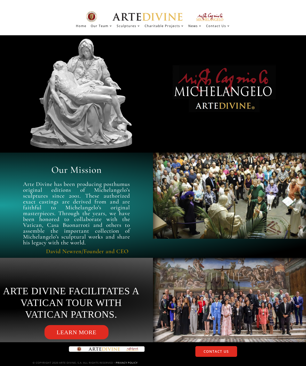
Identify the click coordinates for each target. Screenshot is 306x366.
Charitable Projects (162, 26)
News (193, 26)
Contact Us (216, 26)
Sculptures (126, 26)
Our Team (100, 26)
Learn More (76, 332)
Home (81, 26)
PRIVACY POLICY (127, 362)
